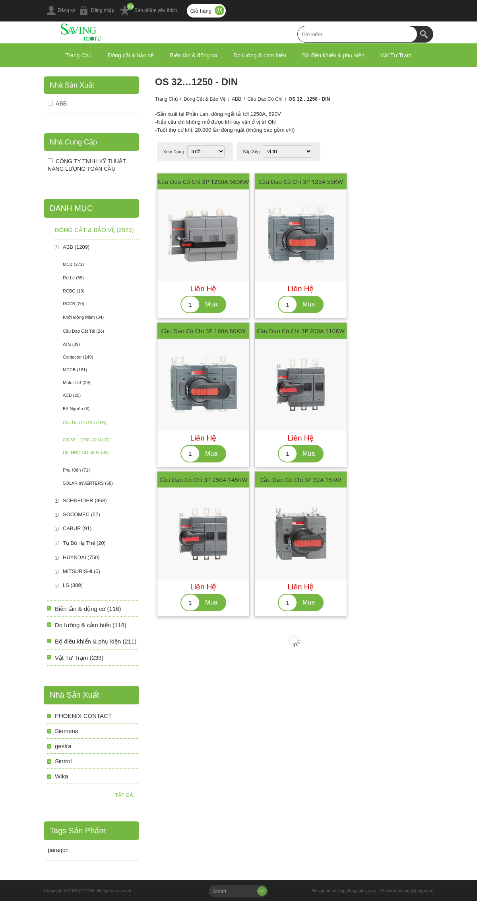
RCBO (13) (73, 291)
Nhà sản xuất (72, 85)
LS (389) (73, 585)
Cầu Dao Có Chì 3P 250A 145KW (203, 480)
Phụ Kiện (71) (76, 470)
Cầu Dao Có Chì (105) (84, 422)
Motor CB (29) (76, 382)
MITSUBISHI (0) (81, 571)
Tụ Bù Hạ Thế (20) (84, 543)
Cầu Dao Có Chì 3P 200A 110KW (301, 331)
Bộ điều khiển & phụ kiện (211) (95, 641)
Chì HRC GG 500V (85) (86, 452)
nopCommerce (419, 890)
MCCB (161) (75, 369)
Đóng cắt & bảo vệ (205, 99)
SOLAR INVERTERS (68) (88, 483)
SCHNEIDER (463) (85, 500)
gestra (63, 746)
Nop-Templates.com (356, 890)
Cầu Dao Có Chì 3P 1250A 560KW (203, 181)
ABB (236, 99)
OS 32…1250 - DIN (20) (86, 439)
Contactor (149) (78, 357)
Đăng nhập (102, 10)
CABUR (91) (77, 528)
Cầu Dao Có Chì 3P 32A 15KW (300, 480)
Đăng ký (66, 10)
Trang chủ (166, 99)
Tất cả (124, 795)
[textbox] (357, 34)
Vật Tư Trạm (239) (79, 657)
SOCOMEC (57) (81, 514)
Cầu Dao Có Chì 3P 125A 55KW (300, 181)
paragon (58, 850)
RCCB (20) (73, 303)
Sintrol (63, 761)
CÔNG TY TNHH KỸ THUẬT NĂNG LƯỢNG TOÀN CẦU (87, 165)
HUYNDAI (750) (81, 557)
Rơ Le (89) (73, 277)
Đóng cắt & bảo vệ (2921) (94, 229)
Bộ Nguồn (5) (76, 408)
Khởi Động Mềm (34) (83, 317)
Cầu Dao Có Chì (264, 99)
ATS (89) (71, 344)
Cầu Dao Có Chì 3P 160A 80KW (203, 331)
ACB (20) (72, 395)
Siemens (66, 730)
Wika (61, 776)
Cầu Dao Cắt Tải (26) (83, 331)
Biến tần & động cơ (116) (88, 608)
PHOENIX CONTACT (83, 715)
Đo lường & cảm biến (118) (90, 625)
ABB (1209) (76, 247)
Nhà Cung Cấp (73, 142)
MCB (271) (73, 264)
